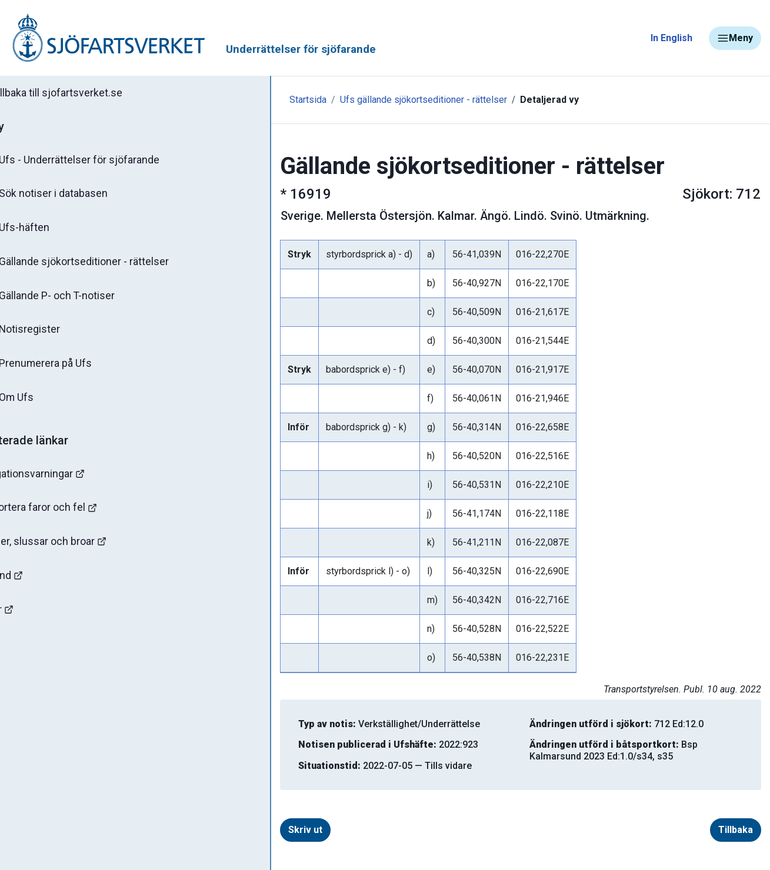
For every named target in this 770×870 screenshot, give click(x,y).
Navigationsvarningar (64, 480)
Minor (28, 619)
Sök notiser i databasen (75, 196)
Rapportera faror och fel (70, 515)
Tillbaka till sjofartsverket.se (83, 93)
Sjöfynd (33, 584)
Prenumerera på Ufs (67, 369)
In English (671, 38)
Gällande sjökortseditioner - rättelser (106, 265)
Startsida (257, 99)
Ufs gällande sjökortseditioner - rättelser (372, 99)
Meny (735, 38)
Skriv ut (255, 829)
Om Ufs (38, 404)
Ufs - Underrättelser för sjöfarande (101, 161)
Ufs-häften (46, 230)
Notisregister (52, 334)
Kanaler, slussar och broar (75, 550)
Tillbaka (735, 829)
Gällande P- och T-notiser (79, 300)
